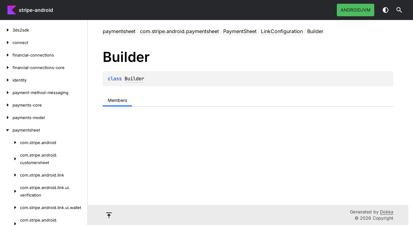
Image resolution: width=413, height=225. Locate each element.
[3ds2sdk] (6, 30)
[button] (399, 10)
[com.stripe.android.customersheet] (10, 159)
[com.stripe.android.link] (10, 175)
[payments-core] (6, 105)
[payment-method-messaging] (6, 92)
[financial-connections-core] (6, 67)
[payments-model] (6, 117)
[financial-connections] (6, 55)
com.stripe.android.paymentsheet (179, 31)
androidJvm (356, 9)
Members (117, 100)
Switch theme (385, 10)
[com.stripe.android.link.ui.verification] (10, 191)
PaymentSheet (240, 31)
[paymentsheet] (6, 130)
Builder (134, 78)
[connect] (6, 42)
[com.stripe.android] (10, 142)
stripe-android (36, 10)
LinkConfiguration (282, 31)
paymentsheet (119, 31)
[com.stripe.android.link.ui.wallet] (10, 207)
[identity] (6, 80)
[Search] (399, 10)
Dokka (386, 211)
